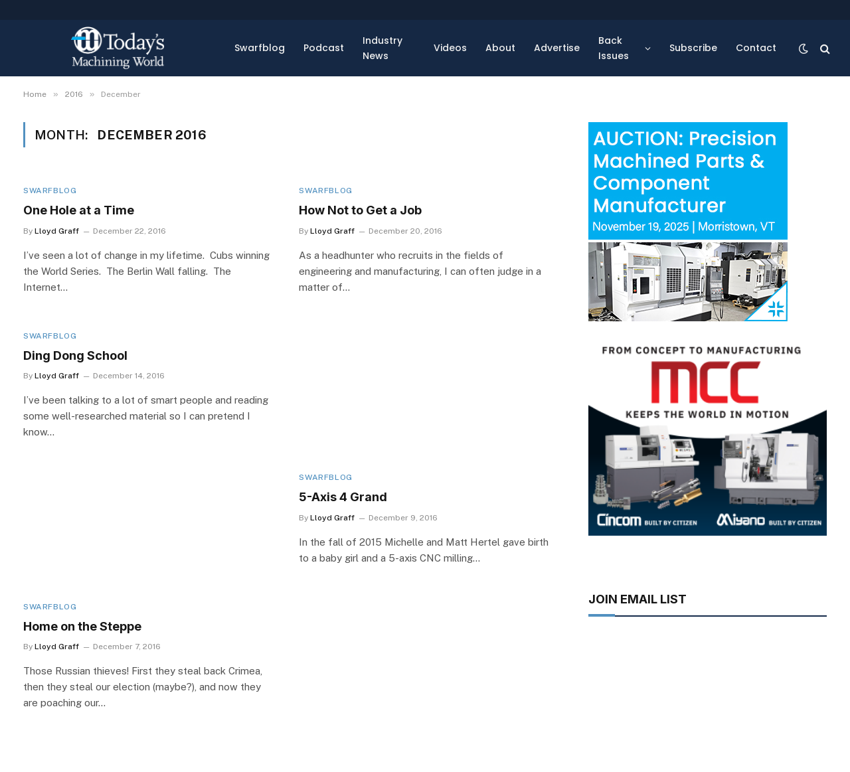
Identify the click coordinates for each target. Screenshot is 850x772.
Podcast (323, 47)
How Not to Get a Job (360, 210)
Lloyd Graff (57, 231)
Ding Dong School (75, 355)
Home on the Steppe (82, 626)
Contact (756, 47)
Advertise (557, 47)
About (500, 47)
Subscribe (693, 47)
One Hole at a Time (78, 210)
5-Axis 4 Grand (343, 497)
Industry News (382, 48)
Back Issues (613, 48)
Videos (450, 47)
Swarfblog (259, 47)
